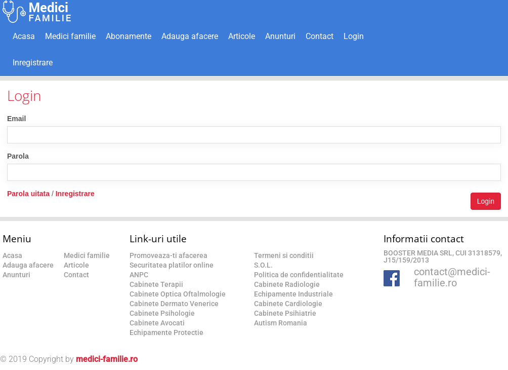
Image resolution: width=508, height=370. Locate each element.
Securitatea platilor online (172, 265)
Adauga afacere (189, 36)
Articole (241, 36)
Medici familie (70, 36)
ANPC (139, 274)
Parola (18, 156)
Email (16, 119)
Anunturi (280, 36)
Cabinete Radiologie (287, 284)
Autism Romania (280, 322)
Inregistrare (33, 62)
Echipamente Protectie (166, 332)
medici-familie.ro (107, 359)
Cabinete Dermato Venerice (174, 303)
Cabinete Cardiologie (288, 303)
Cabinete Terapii (156, 284)
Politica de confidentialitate (299, 274)
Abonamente (128, 36)
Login (354, 36)
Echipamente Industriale (293, 294)
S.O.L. (263, 265)
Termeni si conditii (284, 255)
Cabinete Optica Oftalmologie (178, 294)
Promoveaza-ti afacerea (168, 255)
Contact (319, 36)
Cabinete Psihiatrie (285, 313)
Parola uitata (28, 194)
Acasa (24, 36)
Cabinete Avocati (157, 322)
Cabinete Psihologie (162, 313)
